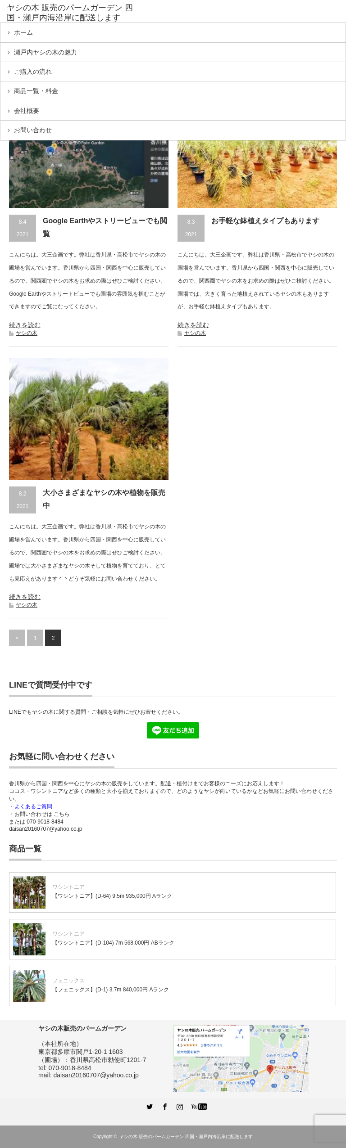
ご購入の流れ (33, 71)
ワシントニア (68, 887)
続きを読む (25, 325)
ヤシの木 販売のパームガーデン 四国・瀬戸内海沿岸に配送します (186, 1136)
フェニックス (68, 980)
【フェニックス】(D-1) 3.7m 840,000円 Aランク (110, 989)
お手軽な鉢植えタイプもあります (265, 221)
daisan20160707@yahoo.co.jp (45, 829)
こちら (62, 814)
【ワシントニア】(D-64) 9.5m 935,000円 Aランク (112, 896)
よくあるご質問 (33, 806)
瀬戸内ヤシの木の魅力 (45, 52)
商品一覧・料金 (36, 91)
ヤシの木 (26, 333)
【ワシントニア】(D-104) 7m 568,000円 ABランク (113, 943)
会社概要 (26, 110)
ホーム (23, 32)
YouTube (194, 1105)
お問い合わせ (33, 130)
